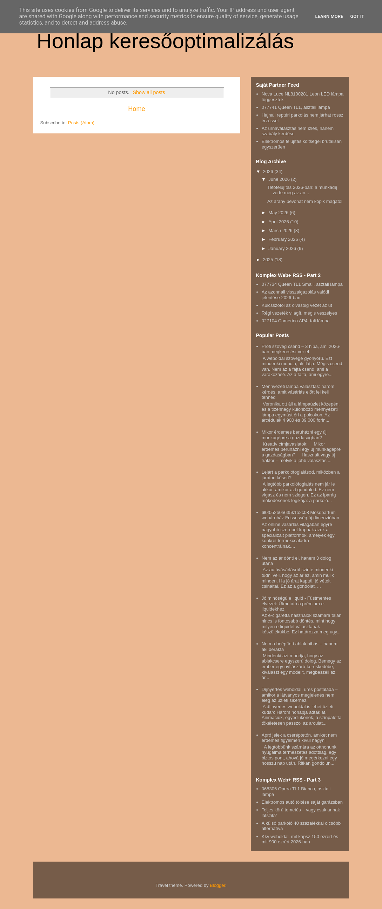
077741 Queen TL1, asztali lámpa (296, 107)
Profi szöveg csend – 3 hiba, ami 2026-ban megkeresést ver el (301, 349)
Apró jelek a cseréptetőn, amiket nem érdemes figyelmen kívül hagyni (299, 737)
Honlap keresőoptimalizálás (165, 41)
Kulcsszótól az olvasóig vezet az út (297, 305)
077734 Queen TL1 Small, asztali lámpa (302, 284)
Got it (357, 16)
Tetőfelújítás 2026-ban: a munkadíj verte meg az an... (302, 190)
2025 (269, 259)
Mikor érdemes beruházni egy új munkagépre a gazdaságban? (294, 434)
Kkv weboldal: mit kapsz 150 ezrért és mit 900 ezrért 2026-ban (300, 839)
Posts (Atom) (81, 122)
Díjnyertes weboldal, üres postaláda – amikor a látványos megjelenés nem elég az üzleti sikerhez (300, 695)
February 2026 (283, 239)
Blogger (217, 885)
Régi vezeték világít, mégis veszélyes (299, 313)
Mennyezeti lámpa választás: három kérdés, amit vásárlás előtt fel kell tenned (298, 392)
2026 (269, 171)
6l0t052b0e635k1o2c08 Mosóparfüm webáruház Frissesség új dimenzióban (300, 515)
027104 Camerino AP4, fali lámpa (296, 320)
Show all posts (149, 92)
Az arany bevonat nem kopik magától (304, 201)
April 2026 (279, 221)
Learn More (329, 16)
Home (136, 108)
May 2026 (279, 212)
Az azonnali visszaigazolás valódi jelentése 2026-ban (295, 294)
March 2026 (281, 230)
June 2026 (279, 179)
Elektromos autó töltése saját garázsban (302, 802)
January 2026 (282, 248)
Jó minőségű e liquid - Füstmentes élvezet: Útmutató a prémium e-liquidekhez (296, 603)
